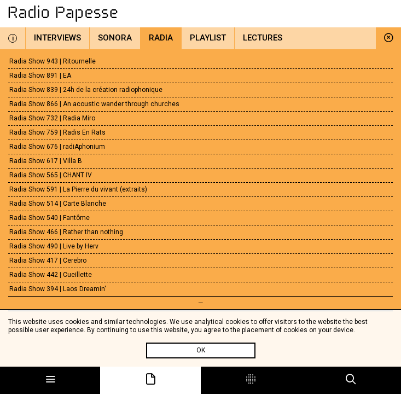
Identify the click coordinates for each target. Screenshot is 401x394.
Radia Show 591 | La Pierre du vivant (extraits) (78, 189)
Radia (161, 38)
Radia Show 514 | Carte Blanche (57, 203)
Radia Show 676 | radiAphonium (57, 146)
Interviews (57, 38)
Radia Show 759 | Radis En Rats (57, 132)
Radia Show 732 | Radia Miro (52, 118)
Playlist (208, 38)
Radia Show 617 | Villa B (45, 161)
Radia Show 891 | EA (40, 75)
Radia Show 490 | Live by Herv (53, 246)
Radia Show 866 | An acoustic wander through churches (94, 104)
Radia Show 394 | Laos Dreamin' (57, 289)
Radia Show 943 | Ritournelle (52, 61)
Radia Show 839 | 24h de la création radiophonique (85, 90)
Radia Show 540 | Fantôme (49, 218)
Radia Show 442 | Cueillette (50, 275)
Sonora (115, 38)
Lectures (262, 38)
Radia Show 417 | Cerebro (47, 260)
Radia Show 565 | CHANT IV (50, 175)
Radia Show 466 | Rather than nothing (66, 232)
